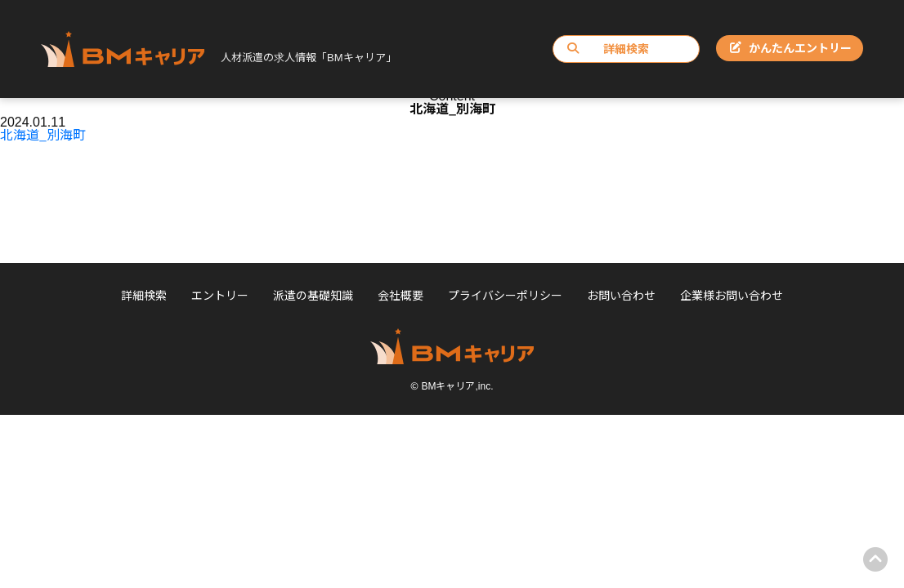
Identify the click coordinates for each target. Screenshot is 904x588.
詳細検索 (608, 48)
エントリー (219, 295)
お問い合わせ (621, 295)
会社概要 (400, 295)
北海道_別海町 (43, 134)
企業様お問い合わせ (731, 295)
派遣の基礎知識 (313, 295)
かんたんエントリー (791, 47)
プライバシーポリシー (505, 295)
